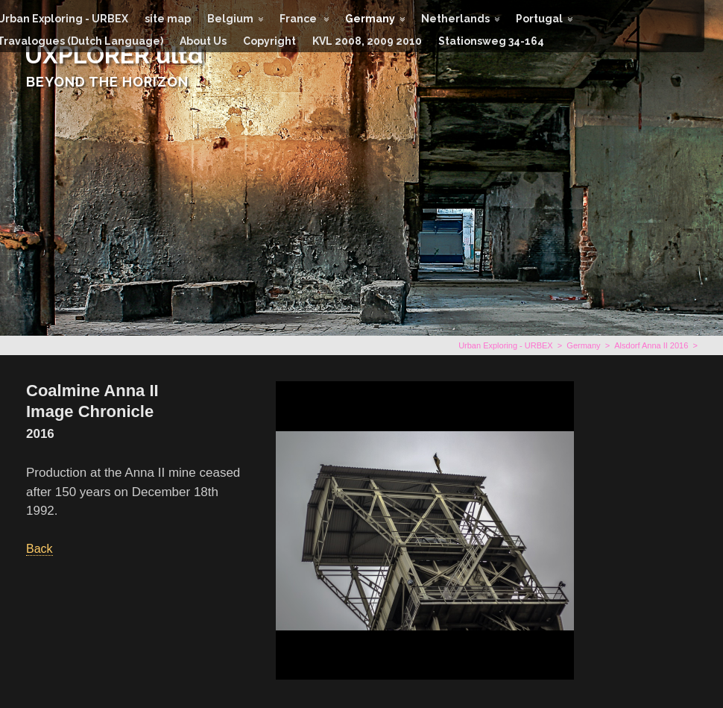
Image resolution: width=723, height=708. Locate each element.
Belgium (230, 19)
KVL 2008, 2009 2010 (367, 41)
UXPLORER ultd (114, 55)
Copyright (269, 41)
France (299, 19)
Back (39, 548)
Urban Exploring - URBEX (505, 345)
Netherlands (455, 19)
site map (168, 19)
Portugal (539, 19)
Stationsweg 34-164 (491, 41)
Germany (370, 19)
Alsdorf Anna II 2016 (651, 345)
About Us (203, 41)
